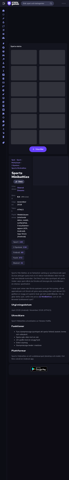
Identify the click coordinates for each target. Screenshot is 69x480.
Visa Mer (38, 149)
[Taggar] (3, 143)
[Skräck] (3, 121)
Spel (13, 160)
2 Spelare (15, 165)
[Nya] (3, 18)
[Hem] (3, 11)
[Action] (3, 44)
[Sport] (3, 125)
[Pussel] (3, 114)
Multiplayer (16, 163)
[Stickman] (3, 129)
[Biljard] (3, 59)
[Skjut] (3, 117)
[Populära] (3, 22)
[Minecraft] (3, 110)
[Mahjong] (3, 106)
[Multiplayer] (3, 34)
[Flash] (3, 75)
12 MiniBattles (45, 296)
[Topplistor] (3, 38)
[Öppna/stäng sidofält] (3, 3)
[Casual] (3, 63)
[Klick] (3, 94)
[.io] (3, 90)
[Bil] (3, 55)
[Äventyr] (3, 47)
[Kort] (3, 102)
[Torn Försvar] (3, 137)
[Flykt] (3, 79)
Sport (19, 160)
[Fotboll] (3, 82)
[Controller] (3, 67)
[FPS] (3, 86)
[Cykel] (3, 71)
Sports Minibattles (19, 168)
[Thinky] (3, 133)
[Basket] (3, 51)
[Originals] (3, 30)
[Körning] (3, 98)
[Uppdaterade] (3, 26)
